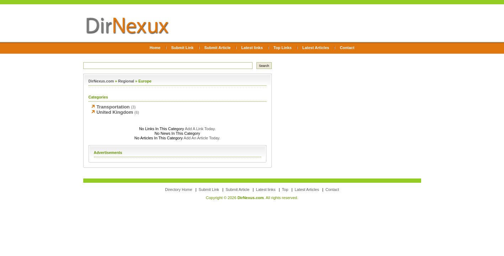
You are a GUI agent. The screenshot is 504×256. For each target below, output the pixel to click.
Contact (347, 48)
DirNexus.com (101, 81)
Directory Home (178, 189)
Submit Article (217, 48)
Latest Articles (315, 48)
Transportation (112, 107)
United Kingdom (114, 112)
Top (285, 189)
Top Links (283, 48)
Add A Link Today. (200, 129)
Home (155, 48)
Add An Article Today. (202, 138)
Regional (126, 81)
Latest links (252, 48)
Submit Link (182, 48)
